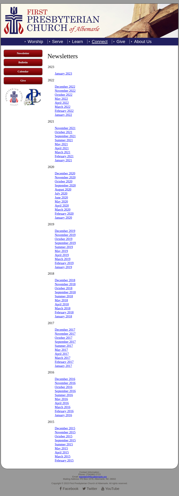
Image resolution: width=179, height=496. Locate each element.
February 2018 (64, 312)
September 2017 (65, 342)
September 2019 (65, 243)
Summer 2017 (64, 346)
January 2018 (63, 316)
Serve (57, 42)
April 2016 (62, 403)
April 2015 (62, 452)
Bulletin (23, 62)
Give (120, 42)
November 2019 (65, 235)
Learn (77, 42)
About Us (143, 42)
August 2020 (63, 189)
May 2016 (61, 399)
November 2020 (65, 177)
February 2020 (64, 213)
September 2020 (65, 185)
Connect (100, 42)
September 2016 (65, 391)
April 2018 (62, 304)
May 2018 (61, 300)
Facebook (69, 489)
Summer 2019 (64, 247)
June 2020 (61, 197)
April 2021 (62, 148)
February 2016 (64, 411)
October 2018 (63, 288)
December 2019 (65, 231)
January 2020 (63, 217)
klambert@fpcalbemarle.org (93, 476)
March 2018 (62, 308)
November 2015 (65, 432)
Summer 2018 (64, 296)
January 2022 (63, 115)
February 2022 (64, 111)
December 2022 (65, 86)
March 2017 (62, 358)
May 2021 (61, 144)
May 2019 (61, 251)
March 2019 (62, 259)
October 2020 (63, 181)
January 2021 (63, 160)
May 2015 (61, 448)
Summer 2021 (64, 140)
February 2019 (64, 263)
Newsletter (23, 53)
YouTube (110, 489)
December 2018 (65, 280)
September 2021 (65, 136)
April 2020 (62, 205)
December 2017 (65, 329)
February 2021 (64, 156)
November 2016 (65, 383)
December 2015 (65, 428)
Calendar (23, 71)
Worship (35, 42)
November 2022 (65, 90)
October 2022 (63, 95)
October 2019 (63, 239)
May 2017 (61, 350)
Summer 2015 (64, 444)
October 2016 (63, 387)
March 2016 (62, 407)
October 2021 (63, 132)
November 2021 (65, 128)
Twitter (90, 489)
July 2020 (61, 193)
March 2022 (62, 107)
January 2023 (63, 73)
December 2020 (65, 173)
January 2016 (63, 415)
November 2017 (65, 334)
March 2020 (62, 209)
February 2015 (64, 460)
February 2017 (64, 362)
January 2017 (63, 366)
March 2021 (62, 152)
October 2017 (63, 338)
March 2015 (62, 456)
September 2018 (65, 292)
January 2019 (63, 267)
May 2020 (61, 201)
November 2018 (65, 284)
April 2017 (62, 354)
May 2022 (61, 99)
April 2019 (62, 255)
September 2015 (65, 440)
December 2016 (65, 379)
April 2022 (62, 103)
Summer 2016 (64, 395)
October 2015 (63, 436)
